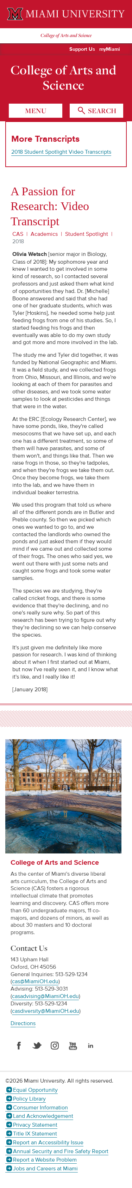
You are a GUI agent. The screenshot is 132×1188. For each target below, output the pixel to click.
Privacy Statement (35, 1124)
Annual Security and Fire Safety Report (60, 1151)
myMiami (109, 49)
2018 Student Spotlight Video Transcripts (61, 151)
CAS (17, 234)
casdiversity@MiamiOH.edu (45, 1011)
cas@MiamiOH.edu (35, 981)
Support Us (82, 49)
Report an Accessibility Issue (48, 1142)
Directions (23, 1023)
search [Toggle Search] (101, 110)
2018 (18, 241)
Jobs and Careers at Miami (45, 1168)
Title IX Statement (35, 1133)
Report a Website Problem (45, 1159)
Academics (44, 234)
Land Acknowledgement (43, 1116)
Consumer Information (40, 1107)
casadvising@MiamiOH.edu (45, 996)
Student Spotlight (86, 234)
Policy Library (29, 1098)
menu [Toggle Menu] (35, 110)
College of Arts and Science (63, 77)
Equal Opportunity (35, 1090)
